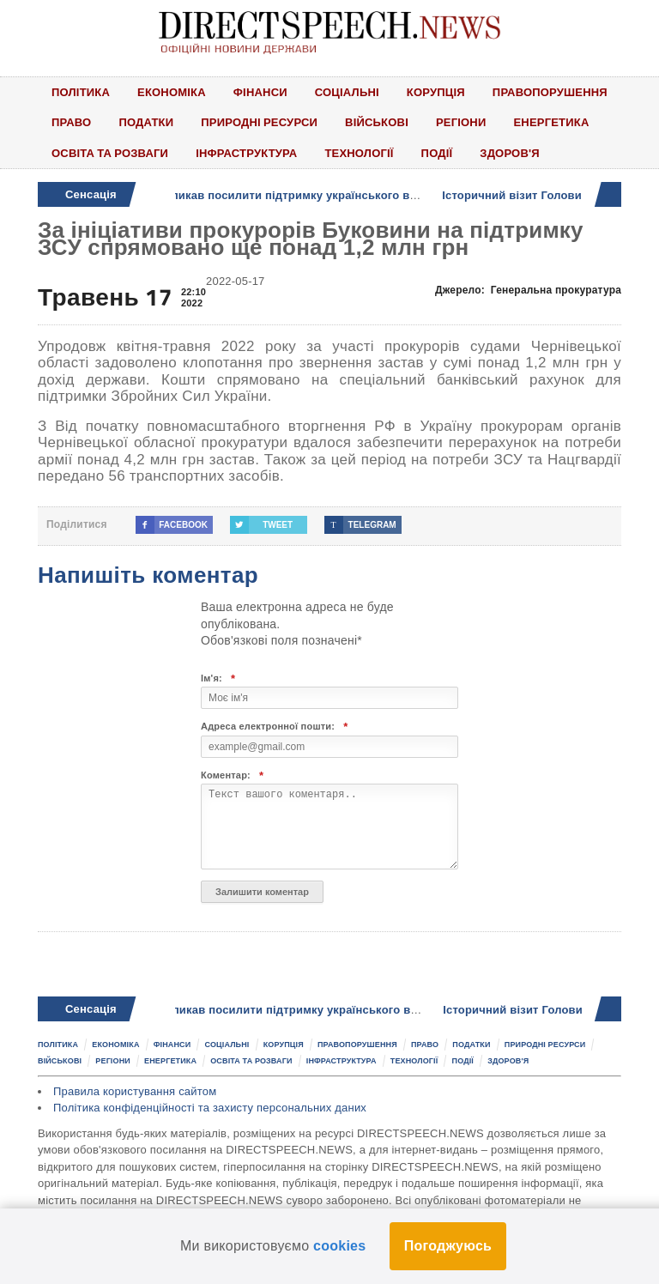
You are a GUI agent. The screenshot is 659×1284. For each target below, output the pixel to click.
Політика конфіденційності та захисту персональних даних (209, 1107)
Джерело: (528, 290)
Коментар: (232, 775)
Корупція (436, 91)
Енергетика (551, 121)
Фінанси (260, 91)
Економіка (171, 91)
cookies (339, 1246)
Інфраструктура (246, 152)
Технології (358, 152)
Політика (80, 91)
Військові (376, 121)
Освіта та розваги (109, 152)
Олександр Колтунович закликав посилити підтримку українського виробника (252, 195)
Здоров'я (510, 152)
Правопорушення (550, 91)
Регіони (461, 121)
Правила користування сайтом (134, 1091)
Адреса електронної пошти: (274, 726)
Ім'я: (218, 678)
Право (71, 121)
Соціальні (347, 91)
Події (437, 152)
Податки (145, 121)
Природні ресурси (259, 121)
